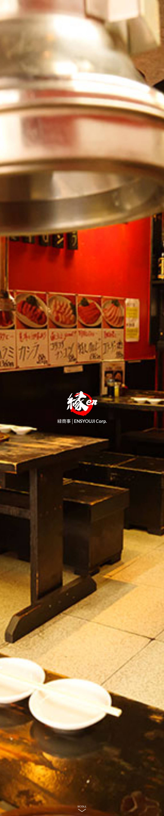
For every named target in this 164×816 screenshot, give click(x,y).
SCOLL (82, 806)
